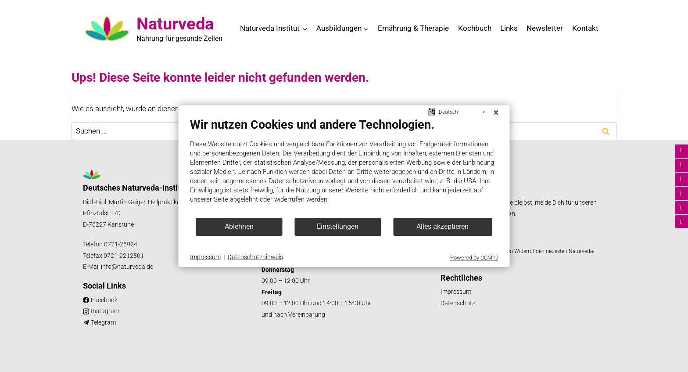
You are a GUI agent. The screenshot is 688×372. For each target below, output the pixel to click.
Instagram (105, 311)
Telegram (103, 322)
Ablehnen (239, 226)
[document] (344, 167)
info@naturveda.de (127, 267)
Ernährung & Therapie (413, 28)
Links (509, 28)
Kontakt (585, 28)
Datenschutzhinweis (255, 256)
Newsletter (545, 28)
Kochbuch (474, 28)
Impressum (456, 292)
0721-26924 (120, 244)
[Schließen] (496, 112)
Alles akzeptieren (442, 226)
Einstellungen (337, 226)
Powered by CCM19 (474, 257)
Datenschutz (458, 303)
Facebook (104, 300)
